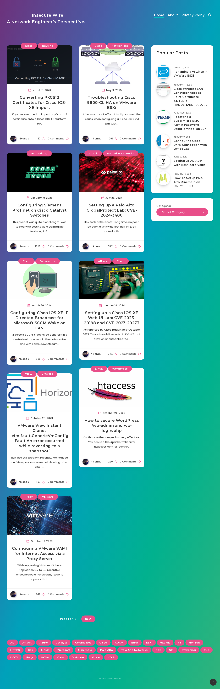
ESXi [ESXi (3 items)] (149, 642)
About (173, 15)
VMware (47, 373)
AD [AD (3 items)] (12, 642)
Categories (164, 206)
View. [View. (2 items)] (60, 657)
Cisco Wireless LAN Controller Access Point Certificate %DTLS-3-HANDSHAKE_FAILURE (190, 96)
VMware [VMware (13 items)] (78, 657)
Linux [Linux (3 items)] (45, 650)
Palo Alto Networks (120, 153)
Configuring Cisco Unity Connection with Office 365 (190, 144)
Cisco (29, 45)
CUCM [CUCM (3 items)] (119, 642)
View (28, 373)
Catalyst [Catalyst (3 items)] (61, 642)
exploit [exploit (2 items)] (165, 642)
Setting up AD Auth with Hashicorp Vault (189, 162)
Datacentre (48, 261)
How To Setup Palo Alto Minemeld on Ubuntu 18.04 (188, 182)
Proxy (29, 496)
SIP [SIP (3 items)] (171, 650)
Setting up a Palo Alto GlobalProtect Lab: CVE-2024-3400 (112, 210)
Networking (120, 45)
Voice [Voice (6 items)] (96, 657)
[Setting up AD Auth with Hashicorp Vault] (163, 161)
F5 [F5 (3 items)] (179, 642)
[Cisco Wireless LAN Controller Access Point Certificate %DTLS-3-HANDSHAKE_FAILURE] (163, 89)
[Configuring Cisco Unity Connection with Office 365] (163, 141)
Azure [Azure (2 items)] (44, 642)
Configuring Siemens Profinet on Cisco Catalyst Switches (39, 210)
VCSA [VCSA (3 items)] (45, 657)
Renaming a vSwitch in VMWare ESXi (191, 73)
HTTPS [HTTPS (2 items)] (15, 650)
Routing (47, 45)
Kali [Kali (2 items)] (30, 650)
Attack (93, 153)
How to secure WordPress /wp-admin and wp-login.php (111, 425)
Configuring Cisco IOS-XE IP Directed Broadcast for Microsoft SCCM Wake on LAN (39, 320)
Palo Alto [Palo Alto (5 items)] (106, 650)
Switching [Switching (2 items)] (189, 650)
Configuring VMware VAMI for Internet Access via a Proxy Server (39, 553)
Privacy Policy (193, 15)
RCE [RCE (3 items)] (158, 650)
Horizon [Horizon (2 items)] (194, 642)
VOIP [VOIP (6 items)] (111, 657)
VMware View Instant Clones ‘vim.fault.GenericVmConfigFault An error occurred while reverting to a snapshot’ (39, 438)
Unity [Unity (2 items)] (29, 657)
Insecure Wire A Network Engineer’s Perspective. (46, 18)
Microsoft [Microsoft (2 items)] (63, 650)
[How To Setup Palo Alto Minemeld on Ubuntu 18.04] (163, 178)
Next (88, 618)
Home (159, 15)
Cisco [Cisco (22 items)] (103, 642)
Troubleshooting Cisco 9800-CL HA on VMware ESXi (111, 102)
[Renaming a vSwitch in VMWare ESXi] (163, 72)
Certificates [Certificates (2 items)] (83, 642)
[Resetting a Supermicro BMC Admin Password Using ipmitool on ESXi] (163, 117)
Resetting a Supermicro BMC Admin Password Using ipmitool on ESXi (190, 123)
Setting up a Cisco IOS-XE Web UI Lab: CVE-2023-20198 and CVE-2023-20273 (111, 317)
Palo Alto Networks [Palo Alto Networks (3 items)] (134, 650)
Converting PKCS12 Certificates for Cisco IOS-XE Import (39, 102)
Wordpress (120, 368)
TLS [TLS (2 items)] (206, 650)
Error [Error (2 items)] (134, 642)
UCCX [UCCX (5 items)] (14, 657)
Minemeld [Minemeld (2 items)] (85, 650)
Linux (99, 368)
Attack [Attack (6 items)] (26, 642)
